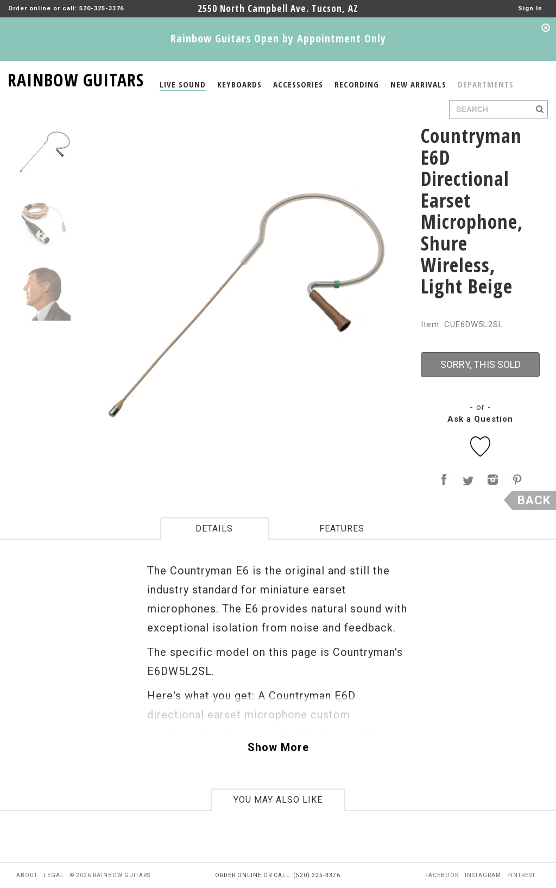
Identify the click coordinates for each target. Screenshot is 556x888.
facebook (442, 875)
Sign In (530, 8)
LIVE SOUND (183, 84)
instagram (483, 875)
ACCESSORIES (298, 84)
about (26, 875)
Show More (278, 747)
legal (53, 875)
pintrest (521, 875)
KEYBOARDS (239, 84)
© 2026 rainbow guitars (110, 875)
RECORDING (356, 84)
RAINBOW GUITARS (76, 78)
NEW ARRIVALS (418, 84)
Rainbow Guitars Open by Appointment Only (278, 38)
